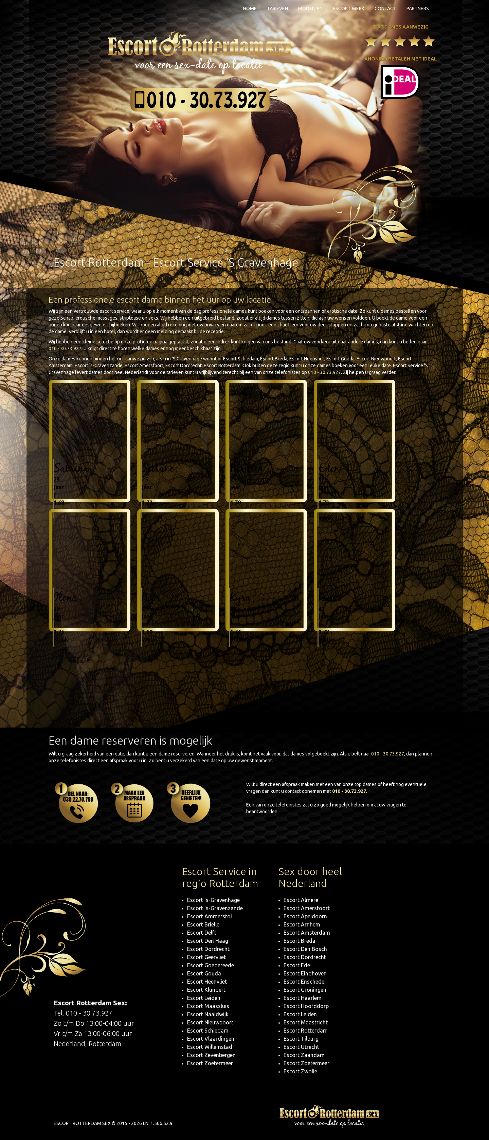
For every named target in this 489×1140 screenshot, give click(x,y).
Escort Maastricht (306, 1022)
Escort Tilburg (301, 1039)
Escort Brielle (203, 924)
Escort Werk (348, 8)
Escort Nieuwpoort (210, 1022)
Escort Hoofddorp (306, 1006)
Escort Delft (201, 933)
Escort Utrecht (301, 1047)
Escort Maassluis (208, 1006)
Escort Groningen (305, 990)
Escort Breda (299, 941)
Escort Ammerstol (209, 916)
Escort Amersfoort (307, 908)
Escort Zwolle (300, 1071)
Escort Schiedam (208, 1030)
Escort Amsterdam (307, 933)
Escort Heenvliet (207, 982)
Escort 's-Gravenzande (215, 908)
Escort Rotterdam (306, 1030)
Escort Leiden (203, 998)
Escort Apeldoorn (305, 916)
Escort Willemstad (209, 1047)
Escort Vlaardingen (210, 1039)
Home (250, 8)
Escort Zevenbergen (211, 1055)
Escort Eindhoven (305, 973)
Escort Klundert (206, 990)
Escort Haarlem (303, 998)
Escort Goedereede (210, 965)
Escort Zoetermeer (210, 1063)
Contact (385, 8)
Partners (417, 8)
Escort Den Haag (207, 941)
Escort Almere (301, 900)
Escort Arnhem (302, 924)
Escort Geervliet (206, 957)
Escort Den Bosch (305, 949)
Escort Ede (297, 965)
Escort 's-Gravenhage (213, 900)
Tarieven (277, 8)
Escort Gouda (204, 973)
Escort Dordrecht (208, 949)
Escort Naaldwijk (208, 1014)
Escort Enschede (304, 982)
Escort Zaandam (304, 1055)
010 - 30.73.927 (65, 348)
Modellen (310, 8)
